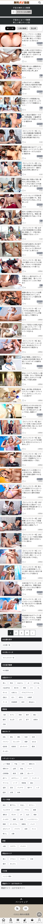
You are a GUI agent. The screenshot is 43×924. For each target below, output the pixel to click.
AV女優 (10, 921)
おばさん (20, 683)
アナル (27, 810)
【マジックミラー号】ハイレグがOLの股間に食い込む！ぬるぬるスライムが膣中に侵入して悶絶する (31, 311)
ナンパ (30, 768)
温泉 (4, 787)
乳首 (26, 737)
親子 (27, 715)
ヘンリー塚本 (7, 876)
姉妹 (20, 715)
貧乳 (11, 737)
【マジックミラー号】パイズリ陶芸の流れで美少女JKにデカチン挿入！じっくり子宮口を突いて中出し (32, 554)
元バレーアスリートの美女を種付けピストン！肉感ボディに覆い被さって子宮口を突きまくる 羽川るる (31, 37)
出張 (11, 792)
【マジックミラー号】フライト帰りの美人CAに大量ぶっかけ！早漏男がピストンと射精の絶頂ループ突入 (32, 457)
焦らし (5, 833)
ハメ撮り (17, 810)
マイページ (39, 921)
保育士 (21, 697)
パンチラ (20, 787)
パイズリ (17, 829)
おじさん (13, 864)
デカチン (23, 859)
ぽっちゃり (23, 746)
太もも (34, 742)
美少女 (16, 688)
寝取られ (32, 764)
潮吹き (5, 814)
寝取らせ (5, 768)
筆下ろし (13, 805)
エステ (25, 778)
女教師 (30, 697)
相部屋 (24, 783)
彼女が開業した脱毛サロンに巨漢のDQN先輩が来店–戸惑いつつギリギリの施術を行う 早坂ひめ (32, 360)
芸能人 (5, 697)
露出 (31, 783)
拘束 (18, 792)
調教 (14, 819)
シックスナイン (32, 819)
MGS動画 (6, 670)
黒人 (4, 859)
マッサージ (35, 778)
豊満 (33, 746)
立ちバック (6, 829)
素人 (4, 683)
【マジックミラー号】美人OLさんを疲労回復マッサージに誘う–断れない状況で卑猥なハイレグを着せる (32, 570)
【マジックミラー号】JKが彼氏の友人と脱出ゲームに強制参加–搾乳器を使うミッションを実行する (32, 505)
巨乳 (4, 737)
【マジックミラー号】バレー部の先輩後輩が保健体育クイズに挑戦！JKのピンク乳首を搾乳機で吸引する (32, 134)
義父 (34, 715)
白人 (12, 697)
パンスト (23, 846)
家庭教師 (14, 702)
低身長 (5, 746)
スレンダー (16, 742)
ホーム (3, 921)
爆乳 (18, 737)
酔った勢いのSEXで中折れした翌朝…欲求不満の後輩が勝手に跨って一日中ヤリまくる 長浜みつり (32, 53)
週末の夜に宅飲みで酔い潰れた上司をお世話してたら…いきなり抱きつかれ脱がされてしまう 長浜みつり (32, 182)
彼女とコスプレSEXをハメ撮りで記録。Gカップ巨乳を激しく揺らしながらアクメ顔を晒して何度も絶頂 (32, 376)
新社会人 (32, 702)
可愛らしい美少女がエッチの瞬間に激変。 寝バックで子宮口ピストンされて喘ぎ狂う (32, 279)
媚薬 (34, 810)
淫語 (25, 829)
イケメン (13, 859)
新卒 (23, 702)
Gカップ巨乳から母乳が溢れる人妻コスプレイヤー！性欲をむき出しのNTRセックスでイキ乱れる (32, 328)
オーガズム (13, 824)
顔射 (35, 814)
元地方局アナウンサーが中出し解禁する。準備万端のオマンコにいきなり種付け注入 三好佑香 (31, 586)
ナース (5, 702)
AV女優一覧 (6, 645)
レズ (37, 787)
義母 (4, 719)
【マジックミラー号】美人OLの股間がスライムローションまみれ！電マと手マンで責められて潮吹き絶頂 (32, 489)
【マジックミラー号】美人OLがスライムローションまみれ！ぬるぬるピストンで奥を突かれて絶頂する (32, 344)
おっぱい (5, 751)
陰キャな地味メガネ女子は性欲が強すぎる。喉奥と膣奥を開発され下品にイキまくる (31, 214)
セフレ (12, 715)
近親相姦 (5, 773)
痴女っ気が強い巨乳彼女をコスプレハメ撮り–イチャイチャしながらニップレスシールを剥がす (32, 392)
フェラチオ (6, 810)
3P (21, 814)
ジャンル (18, 921)
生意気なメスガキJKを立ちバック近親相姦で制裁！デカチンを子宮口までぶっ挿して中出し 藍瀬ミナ (32, 408)
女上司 (12, 719)
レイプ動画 (6, 764)
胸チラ (30, 787)
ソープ (15, 783)
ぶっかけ (5, 819)
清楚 (24, 688)
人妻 (4, 715)
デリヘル (5, 783)
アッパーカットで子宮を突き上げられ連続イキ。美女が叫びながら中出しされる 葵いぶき (31, 198)
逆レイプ (30, 773)
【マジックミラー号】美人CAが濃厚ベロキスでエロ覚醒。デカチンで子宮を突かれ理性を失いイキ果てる (32, 263)
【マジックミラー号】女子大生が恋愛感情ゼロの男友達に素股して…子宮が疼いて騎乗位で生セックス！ (31, 231)
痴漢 (14, 773)
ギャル (5, 692)
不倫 (15, 764)
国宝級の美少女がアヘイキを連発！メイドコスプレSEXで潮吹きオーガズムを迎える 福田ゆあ (32, 150)
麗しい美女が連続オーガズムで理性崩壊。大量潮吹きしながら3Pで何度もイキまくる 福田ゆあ (32, 118)
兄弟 (4, 724)
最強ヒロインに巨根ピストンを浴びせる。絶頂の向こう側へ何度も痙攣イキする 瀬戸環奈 (31, 473)
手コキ (13, 814)
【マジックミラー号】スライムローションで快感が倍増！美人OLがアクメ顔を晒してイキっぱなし (32, 602)
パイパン (5, 742)
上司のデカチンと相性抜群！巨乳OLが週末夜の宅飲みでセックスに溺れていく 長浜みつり (32, 85)
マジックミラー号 (8, 658)
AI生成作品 (6, 688)
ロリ (31, 688)
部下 (27, 719)
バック (32, 824)
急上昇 (25, 921)
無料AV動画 (24, 914)
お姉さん (14, 692)
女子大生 (36, 683)
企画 (14, 768)
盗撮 (21, 773)
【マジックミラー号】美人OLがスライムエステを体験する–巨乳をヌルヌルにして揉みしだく (32, 441)
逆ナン (5, 778)
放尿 (21, 819)
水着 (4, 846)
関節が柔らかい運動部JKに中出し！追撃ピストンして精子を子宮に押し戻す (32, 68)
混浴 (11, 787)
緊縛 (4, 824)
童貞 (4, 864)
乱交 (27, 814)
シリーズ (32, 921)
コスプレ (13, 846)
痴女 (4, 805)
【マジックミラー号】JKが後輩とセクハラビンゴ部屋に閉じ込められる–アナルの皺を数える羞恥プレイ (32, 521)
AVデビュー (15, 778)
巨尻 (33, 737)
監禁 (4, 792)
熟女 (11, 683)
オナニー (32, 805)
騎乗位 (24, 824)
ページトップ (21, 901)
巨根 (31, 859)
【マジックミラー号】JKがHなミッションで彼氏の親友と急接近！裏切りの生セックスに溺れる (32, 537)
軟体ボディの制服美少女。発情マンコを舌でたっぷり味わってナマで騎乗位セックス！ (31, 101)
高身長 (13, 746)
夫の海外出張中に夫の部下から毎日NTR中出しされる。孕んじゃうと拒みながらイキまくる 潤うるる (31, 247)
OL (38, 688)
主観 (12, 833)
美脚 (26, 742)
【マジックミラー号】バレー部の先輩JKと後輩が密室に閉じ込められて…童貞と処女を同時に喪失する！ (32, 166)
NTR (23, 764)
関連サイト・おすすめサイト (13, 888)
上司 (20, 719)
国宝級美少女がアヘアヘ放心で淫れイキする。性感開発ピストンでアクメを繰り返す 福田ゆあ (31, 618)
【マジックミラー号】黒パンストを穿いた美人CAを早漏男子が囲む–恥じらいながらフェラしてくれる (32, 424)
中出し (22, 805)
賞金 (21, 768)
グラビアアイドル (27, 692)
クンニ (34, 829)
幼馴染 (35, 719)
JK (28, 683)
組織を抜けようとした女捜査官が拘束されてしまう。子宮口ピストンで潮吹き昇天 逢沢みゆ (31, 295)
